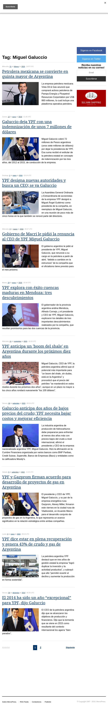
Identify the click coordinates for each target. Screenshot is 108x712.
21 (10, 66)
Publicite (48, 702)
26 (9, 593)
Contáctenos (36, 702)
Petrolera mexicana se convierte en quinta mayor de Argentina (35, 74)
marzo (15, 229)
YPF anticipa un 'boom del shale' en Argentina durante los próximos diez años (36, 351)
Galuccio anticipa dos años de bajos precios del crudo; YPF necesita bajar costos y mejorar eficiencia (36, 413)
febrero (16, 66)
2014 (23, 593)
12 (9, 117)
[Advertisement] (38, 36)
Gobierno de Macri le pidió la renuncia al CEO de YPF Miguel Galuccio (38, 236)
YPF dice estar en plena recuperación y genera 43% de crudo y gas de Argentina (37, 544)
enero (14, 282)
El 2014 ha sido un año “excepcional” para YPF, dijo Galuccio (36, 600)
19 (8, 282)
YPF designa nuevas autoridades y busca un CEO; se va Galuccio (34, 183)
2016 (20, 117)
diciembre (16, 593)
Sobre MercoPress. (9, 702)
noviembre (17, 341)
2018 (23, 66)
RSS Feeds (24, 702)
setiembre (16, 403)
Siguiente (70, 647)
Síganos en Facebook (91, 50)
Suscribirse (91, 79)
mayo (14, 117)
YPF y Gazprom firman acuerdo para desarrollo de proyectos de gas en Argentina (36, 482)
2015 (25, 341)
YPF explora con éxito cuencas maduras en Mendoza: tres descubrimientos (30, 292)
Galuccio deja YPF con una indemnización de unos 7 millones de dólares (37, 126)
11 (10, 341)
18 (9, 403)
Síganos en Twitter (91, 59)
